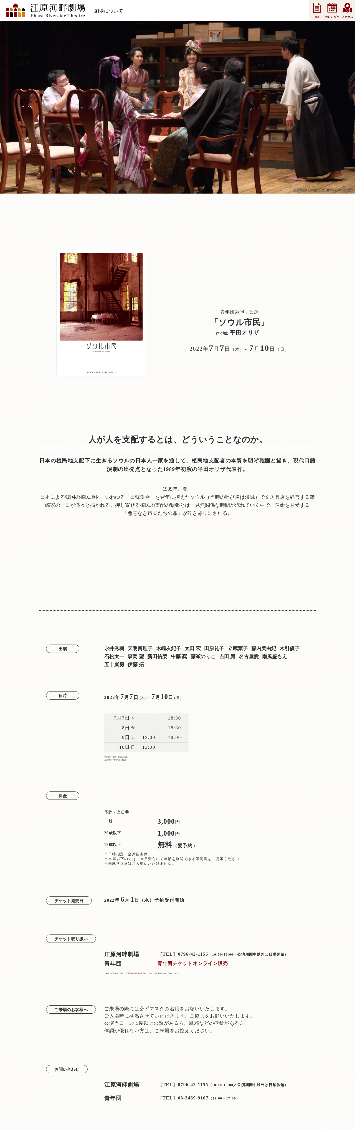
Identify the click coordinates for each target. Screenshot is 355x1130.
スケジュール (143, 11)
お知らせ (172, 11)
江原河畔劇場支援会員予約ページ (138, 973)
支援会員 (197, 11)
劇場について (108, 11)
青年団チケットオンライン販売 (193, 963)
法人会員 (222, 11)
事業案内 (246, 11)
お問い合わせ (276, 11)
